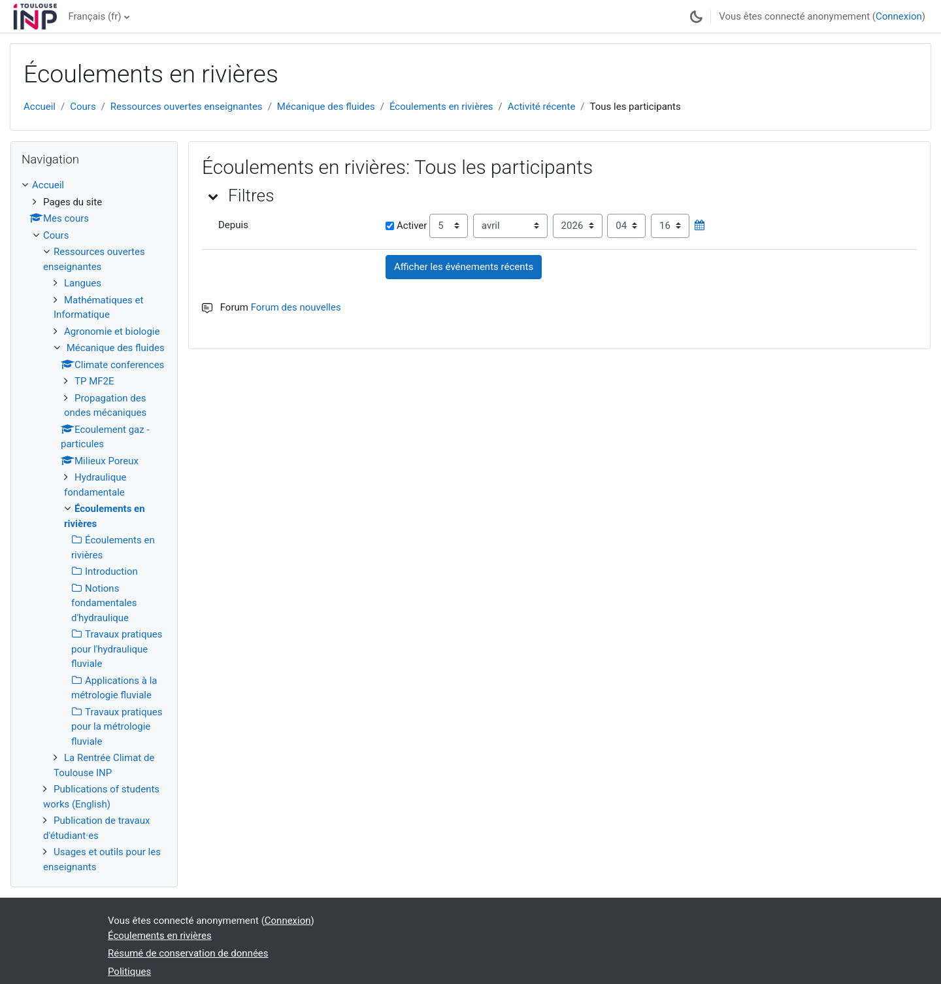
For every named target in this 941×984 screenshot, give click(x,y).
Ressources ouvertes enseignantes (186, 106)
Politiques (129, 971)
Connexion (899, 16)
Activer (406, 225)
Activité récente (542, 106)
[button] (213, 196)
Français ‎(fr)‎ (94, 16)
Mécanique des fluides (326, 106)
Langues (82, 283)
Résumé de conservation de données (188, 953)
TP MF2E (94, 381)
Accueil (40, 106)
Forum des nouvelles (296, 307)
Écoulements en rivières (441, 106)
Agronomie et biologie (111, 331)
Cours (82, 106)
